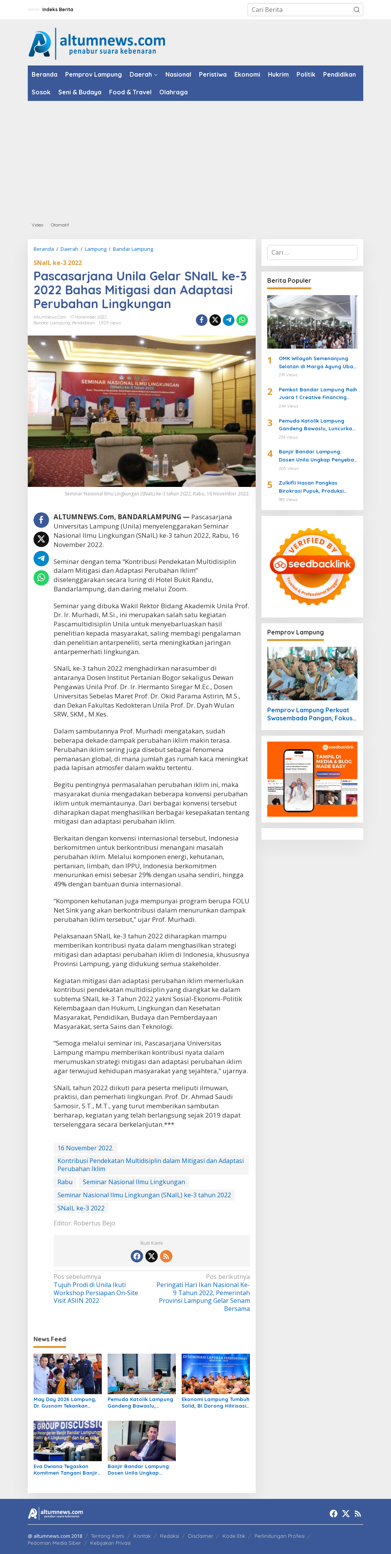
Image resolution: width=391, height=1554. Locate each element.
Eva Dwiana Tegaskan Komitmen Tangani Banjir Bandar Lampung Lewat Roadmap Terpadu (66, 1469)
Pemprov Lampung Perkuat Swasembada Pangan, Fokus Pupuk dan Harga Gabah (309, 714)
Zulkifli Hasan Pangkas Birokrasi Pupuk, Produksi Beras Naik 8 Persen (311, 487)
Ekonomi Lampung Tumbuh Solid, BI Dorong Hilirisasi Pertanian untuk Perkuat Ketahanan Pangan (215, 1402)
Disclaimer (200, 1536)
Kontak (142, 1536)
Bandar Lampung (52, 323)
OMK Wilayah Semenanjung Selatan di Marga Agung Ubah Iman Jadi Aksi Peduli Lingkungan (317, 363)
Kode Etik (233, 1536)
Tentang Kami (107, 1536)
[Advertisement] (195, 159)
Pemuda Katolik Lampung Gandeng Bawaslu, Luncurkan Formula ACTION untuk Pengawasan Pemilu (140, 1402)
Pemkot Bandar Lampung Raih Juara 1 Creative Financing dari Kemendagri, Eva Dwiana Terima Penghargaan (318, 394)
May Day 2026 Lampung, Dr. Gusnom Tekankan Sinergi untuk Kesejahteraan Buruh (65, 1402)
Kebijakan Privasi (110, 1543)
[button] (356, 9)
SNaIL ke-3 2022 (58, 262)
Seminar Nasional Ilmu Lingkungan (134, 1182)
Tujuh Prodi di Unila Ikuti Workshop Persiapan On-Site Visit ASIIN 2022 (101, 1289)
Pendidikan (83, 323)
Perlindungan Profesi (279, 1536)
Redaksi (169, 1536)
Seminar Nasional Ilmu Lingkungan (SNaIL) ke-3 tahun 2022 (144, 1195)
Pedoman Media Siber (54, 1543)
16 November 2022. (85, 1148)
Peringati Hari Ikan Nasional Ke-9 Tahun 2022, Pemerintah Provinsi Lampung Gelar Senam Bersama (202, 1293)
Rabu (64, 1182)
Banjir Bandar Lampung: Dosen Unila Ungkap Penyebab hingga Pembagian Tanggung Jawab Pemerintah (139, 1469)
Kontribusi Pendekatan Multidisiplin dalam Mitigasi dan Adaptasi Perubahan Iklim (150, 1164)
